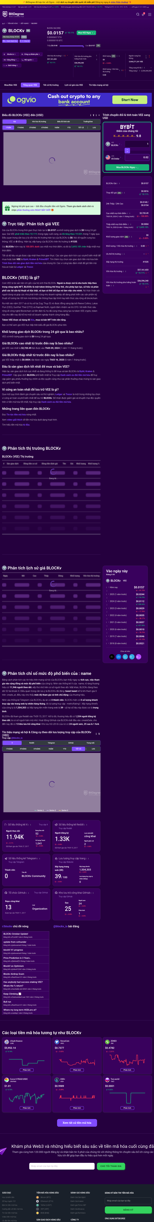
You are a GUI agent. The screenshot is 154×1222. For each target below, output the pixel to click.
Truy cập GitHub (41, 893)
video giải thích (14, 419)
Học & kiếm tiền (8, 1197)
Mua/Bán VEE (10, 85)
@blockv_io (17, 738)
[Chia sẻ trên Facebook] (118, 657)
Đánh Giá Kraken (77, 1201)
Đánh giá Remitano (78, 1213)
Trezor (30, 267)
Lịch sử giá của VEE (74, 85)
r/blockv (7, 926)
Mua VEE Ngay (86, 33)
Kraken (32, 259)
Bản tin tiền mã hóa (9, 1205)
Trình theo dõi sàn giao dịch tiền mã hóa (22, 263)
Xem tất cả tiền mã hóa (77, 1122)
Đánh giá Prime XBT (78, 1205)
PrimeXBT (44, 259)
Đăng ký (128, 1210)
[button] (139, 7)
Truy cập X (43, 824)
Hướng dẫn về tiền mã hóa (12, 1209)
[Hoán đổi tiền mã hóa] (127, 150)
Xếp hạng (25, 23)
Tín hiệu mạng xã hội (98, 85)
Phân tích (27, 1070)
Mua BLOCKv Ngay (127, 167)
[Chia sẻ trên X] (112, 657)
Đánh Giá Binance (77, 1209)
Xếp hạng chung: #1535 (11, 37)
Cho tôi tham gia (111, 1166)
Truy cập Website (66, 862)
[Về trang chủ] (4, 23)
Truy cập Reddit (65, 828)
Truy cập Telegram (16, 862)
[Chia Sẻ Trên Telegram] (132, 657)
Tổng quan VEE (30, 85)
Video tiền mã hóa (9, 1217)
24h (113, 56)
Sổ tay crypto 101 (9, 1201)
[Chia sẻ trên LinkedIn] (125, 657)
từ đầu (26, 424)
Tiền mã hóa (14, 23)
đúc (32, 320)
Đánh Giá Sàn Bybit (78, 1197)
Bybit (25, 259)
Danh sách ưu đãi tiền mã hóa (75, 375)
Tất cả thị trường (51, 85)
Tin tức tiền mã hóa (16, 414)
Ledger (19, 267)
